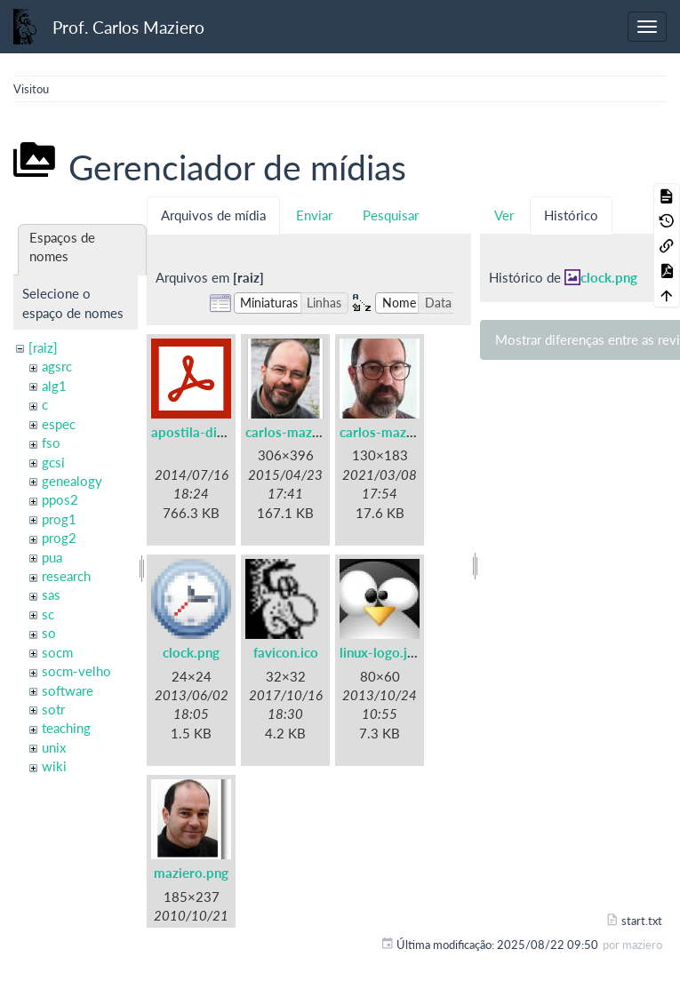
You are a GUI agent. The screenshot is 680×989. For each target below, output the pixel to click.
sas (51, 594)
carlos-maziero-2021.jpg (415, 432)
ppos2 (60, 499)
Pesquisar (391, 215)
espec (59, 424)
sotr (53, 709)
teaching (66, 728)
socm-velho (76, 671)
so (49, 633)
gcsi (53, 462)
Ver (504, 215)
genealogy (72, 481)
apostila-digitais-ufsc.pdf (227, 432)
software (67, 690)
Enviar (314, 215)
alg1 (54, 386)
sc (48, 614)
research (66, 576)
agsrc (57, 366)
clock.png (191, 652)
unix (54, 747)
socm (57, 652)
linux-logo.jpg (381, 652)
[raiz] (43, 347)
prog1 (59, 519)
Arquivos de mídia (213, 215)
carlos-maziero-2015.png (322, 432)
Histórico (571, 215)
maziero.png (191, 873)
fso (51, 443)
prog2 (59, 538)
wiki (54, 766)
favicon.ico (285, 652)
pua (52, 557)
